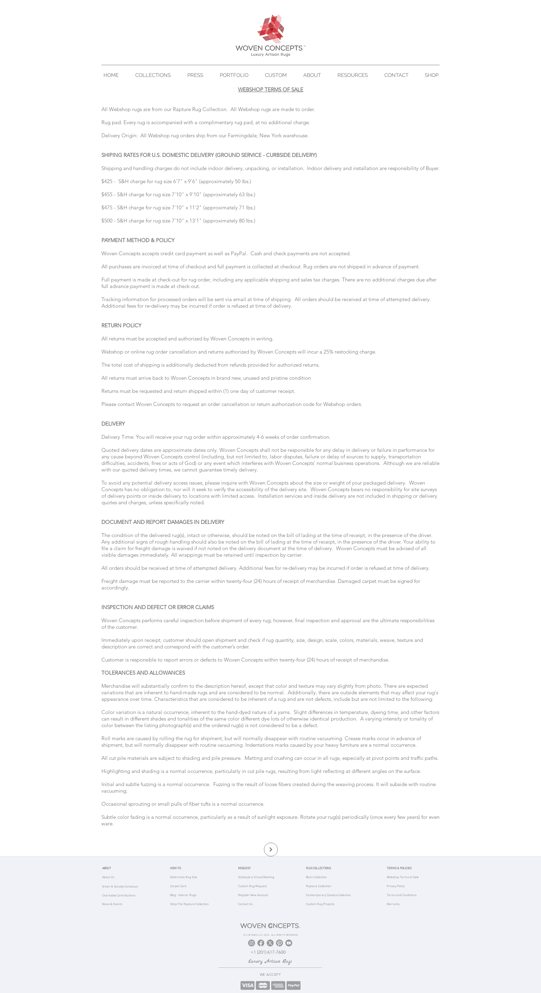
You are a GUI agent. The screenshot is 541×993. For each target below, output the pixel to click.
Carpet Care (178, 886)
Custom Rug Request (252, 886)
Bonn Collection (316, 877)
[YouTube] (288, 943)
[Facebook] (260, 943)
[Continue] (271, 849)
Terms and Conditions (401, 895)
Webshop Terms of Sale (403, 877)
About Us (108, 877)
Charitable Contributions (118, 895)
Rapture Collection (318, 886)
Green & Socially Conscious (120, 886)
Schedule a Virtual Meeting (256, 877)
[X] (270, 943)
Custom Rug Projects (320, 904)
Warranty (393, 904)
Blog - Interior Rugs (183, 895)
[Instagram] (251, 943)
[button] (156, 75)
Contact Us (245, 904)
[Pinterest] (279, 943)
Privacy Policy (396, 886)
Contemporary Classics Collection (328, 895)
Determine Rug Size (183, 877)
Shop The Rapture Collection (189, 904)
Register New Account (253, 895)
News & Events (112, 904)
